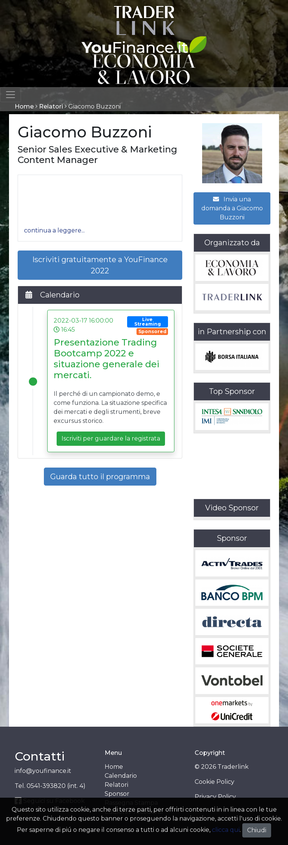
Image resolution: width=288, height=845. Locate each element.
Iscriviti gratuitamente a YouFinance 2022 (100, 265)
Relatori (51, 106)
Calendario (121, 775)
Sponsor (117, 793)
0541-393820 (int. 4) (56, 785)
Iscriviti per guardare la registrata (111, 438)
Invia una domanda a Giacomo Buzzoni (232, 208)
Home (24, 106)
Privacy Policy (215, 796)
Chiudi (256, 830)
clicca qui (226, 829)
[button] (54, 230)
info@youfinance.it (43, 770)
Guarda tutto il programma (100, 476)
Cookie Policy (214, 781)
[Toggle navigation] (10, 94)
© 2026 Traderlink (222, 766)
